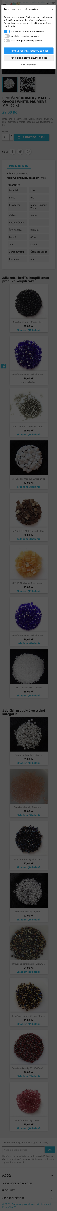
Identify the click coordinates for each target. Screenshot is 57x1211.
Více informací (28, 64)
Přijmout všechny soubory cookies (28, 50)
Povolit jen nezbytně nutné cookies (28, 57)
